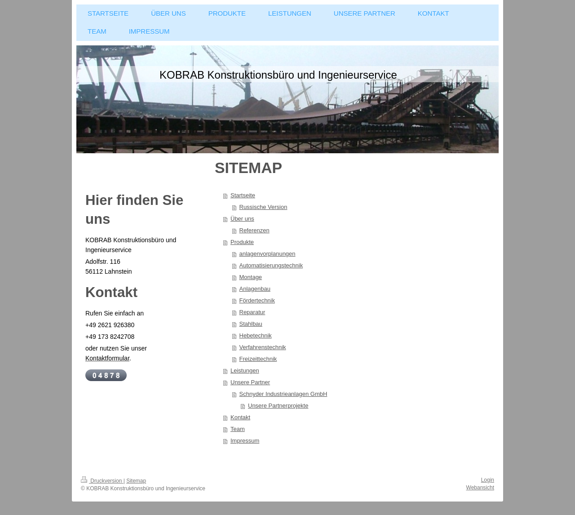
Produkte (242, 242)
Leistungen (244, 370)
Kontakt (240, 417)
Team (237, 429)
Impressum (244, 440)
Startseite (242, 195)
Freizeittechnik (258, 358)
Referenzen (254, 230)
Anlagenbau (254, 288)
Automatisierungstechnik (271, 265)
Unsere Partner (250, 382)
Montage (250, 277)
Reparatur (252, 312)
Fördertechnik (257, 300)
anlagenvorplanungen (267, 253)
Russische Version (263, 207)
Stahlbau (250, 323)
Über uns (242, 218)
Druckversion (102, 481)
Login (487, 480)
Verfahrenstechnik (262, 347)
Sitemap (136, 481)
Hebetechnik (255, 335)
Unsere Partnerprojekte (278, 405)
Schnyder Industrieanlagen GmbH (283, 394)
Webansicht (480, 487)
